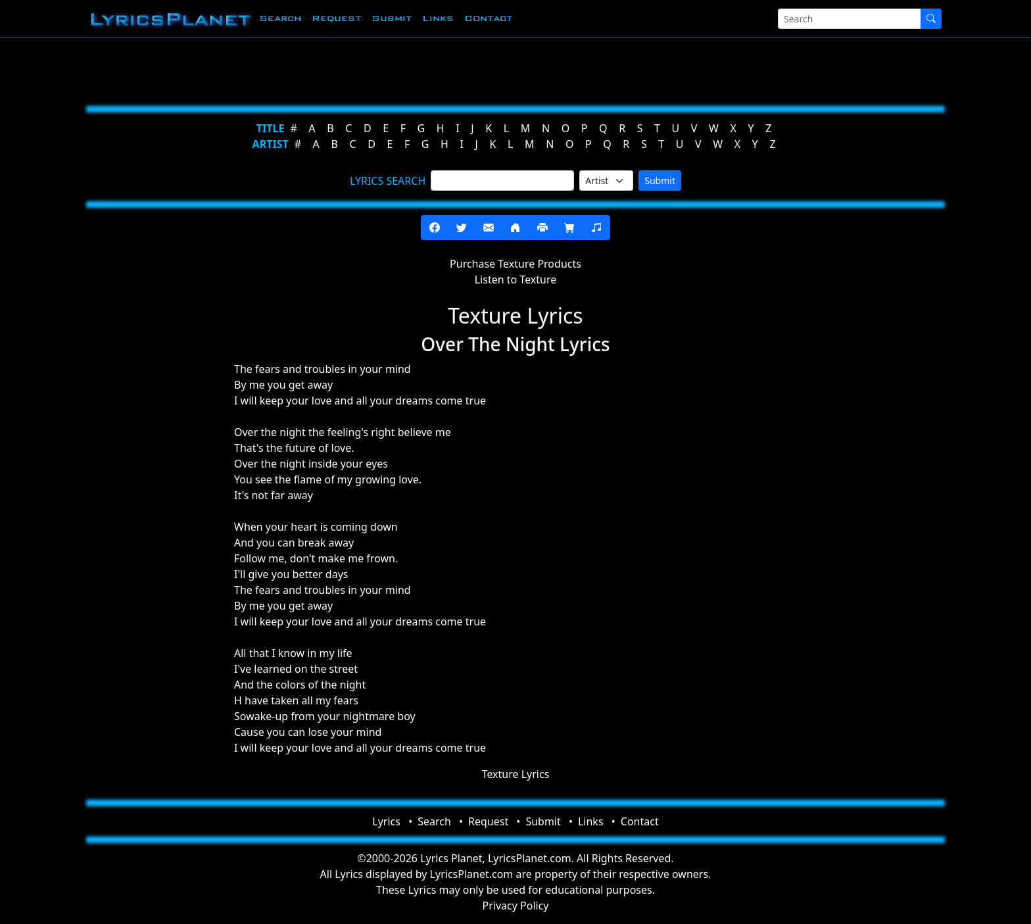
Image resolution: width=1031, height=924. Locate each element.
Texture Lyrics (516, 774)
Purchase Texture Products (515, 263)
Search (280, 18)
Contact (488, 18)
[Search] (849, 19)
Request (336, 18)
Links (438, 18)
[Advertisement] (451, 69)
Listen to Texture (516, 279)
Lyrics (386, 821)
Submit (392, 18)
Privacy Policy (516, 905)
